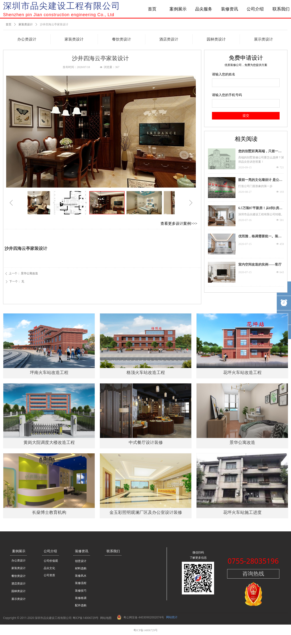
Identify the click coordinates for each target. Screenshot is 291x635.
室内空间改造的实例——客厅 (260, 264)
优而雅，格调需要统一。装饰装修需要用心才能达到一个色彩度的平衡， (260, 237)
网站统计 (172, 617)
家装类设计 (26, 24)
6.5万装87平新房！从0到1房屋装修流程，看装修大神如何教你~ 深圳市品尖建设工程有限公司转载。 (260, 208)
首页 (8, 24)
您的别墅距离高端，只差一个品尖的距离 (260, 151)
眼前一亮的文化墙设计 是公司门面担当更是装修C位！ (260, 180)
